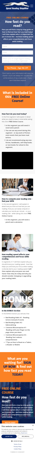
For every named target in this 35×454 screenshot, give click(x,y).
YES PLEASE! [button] (10, 423)
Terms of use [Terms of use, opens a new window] (17, 444)
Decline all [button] (25, 436)
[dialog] (17, 439)
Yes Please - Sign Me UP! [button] (17, 68)
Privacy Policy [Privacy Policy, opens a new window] (17, 446)
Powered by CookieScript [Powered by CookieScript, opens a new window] (17, 452)
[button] (17, 441)
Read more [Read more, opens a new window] (24, 433)
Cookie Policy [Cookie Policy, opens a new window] (17, 449)
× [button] (33, 425)
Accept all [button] (9, 436)
